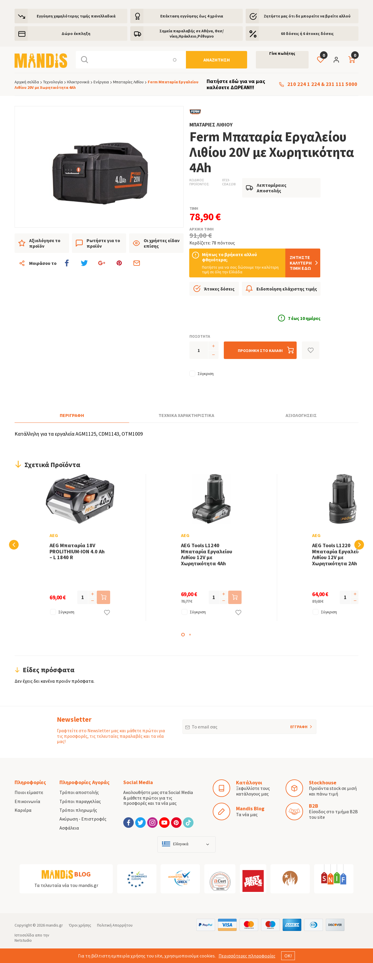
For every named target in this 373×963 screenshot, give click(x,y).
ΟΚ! (288, 956)
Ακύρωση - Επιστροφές (82, 819)
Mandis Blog (250, 808)
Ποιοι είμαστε (29, 792)
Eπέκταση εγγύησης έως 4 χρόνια (191, 16)
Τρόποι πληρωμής (78, 810)
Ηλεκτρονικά (78, 81)
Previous (14, 545)
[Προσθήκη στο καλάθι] (260, 350)
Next (359, 545)
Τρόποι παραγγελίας (80, 801)
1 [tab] (183, 634)
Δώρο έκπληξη (75, 33)
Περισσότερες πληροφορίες (247, 955)
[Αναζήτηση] (216, 59)
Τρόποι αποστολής (79, 792)
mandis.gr (54, 925)
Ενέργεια (101, 81)
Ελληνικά (181, 843)
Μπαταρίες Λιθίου (128, 81)
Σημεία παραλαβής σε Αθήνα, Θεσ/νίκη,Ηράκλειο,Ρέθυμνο (191, 33)
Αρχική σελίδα (27, 81)
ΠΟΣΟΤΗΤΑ (199, 336)
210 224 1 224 (303, 84)
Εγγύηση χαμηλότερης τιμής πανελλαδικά (76, 16)
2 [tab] (190, 634)
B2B (313, 805)
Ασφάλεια (69, 828)
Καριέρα (23, 810)
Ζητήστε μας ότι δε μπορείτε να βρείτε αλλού (307, 16)
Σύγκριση (206, 373)
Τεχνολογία (53, 81)
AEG (45, 535)
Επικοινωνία (27, 801)
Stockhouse (322, 782)
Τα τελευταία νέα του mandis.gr (66, 885)
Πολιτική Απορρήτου (115, 925)
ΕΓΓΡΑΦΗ (291, 724)
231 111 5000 (341, 84)
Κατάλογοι (249, 782)
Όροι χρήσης (80, 925)
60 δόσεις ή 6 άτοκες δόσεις (307, 33)
